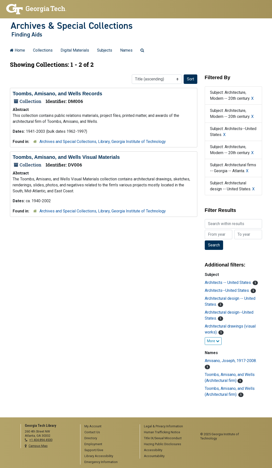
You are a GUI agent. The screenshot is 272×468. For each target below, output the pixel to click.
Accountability (154, 456)
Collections (43, 50)
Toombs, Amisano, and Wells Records (57, 93)
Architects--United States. (228, 290)
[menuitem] (108, 426)
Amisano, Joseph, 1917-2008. (231, 360)
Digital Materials (75, 50)
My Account (93, 426)
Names (126, 50)
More (213, 341)
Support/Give (93, 450)
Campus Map (38, 446)
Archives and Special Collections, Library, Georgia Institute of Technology (102, 141)
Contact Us (92, 432)
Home (17, 50)
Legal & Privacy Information (163, 426)
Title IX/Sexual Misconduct (163, 438)
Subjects (104, 50)
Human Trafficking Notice (162, 432)
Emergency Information (101, 462)
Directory (90, 438)
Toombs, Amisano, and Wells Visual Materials (66, 157)
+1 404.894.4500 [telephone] (40, 440)
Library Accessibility (98, 456)
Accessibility (153, 450)
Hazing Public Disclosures (162, 444)
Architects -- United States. (229, 282)
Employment (93, 444)
